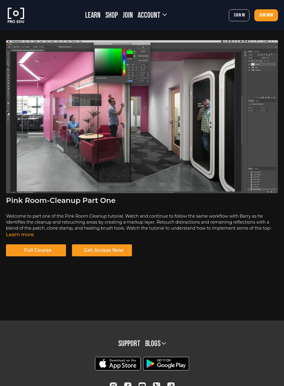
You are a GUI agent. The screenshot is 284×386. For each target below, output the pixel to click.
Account (152, 15)
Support (129, 343)
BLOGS (155, 343)
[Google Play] (166, 363)
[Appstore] (118, 363)
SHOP (111, 15)
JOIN (128, 15)
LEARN (92, 15)
